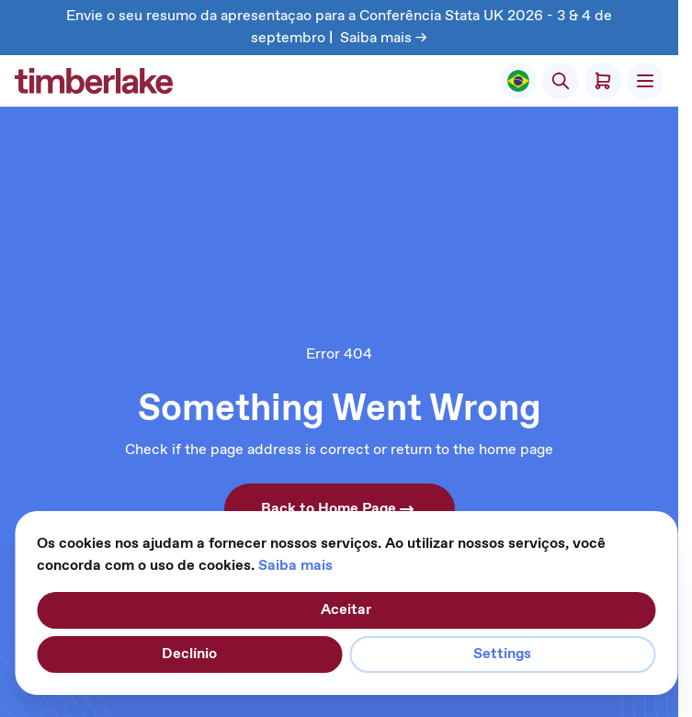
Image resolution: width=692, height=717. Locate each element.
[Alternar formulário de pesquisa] (560, 81)
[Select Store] (518, 81)
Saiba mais (295, 565)
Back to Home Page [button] (339, 509)
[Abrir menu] (645, 81)
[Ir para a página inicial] (94, 81)
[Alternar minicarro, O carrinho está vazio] (602, 81)
